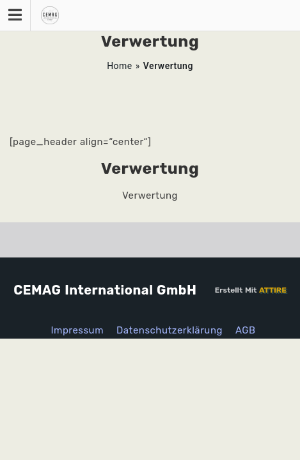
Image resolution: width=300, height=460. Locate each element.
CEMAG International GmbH (104, 290)
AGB (245, 330)
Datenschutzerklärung (169, 330)
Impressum (77, 330)
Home (119, 66)
